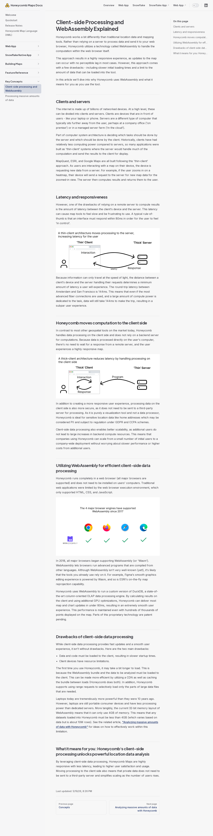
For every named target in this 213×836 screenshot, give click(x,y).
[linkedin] (206, 5)
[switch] (195, 5)
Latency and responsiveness (189, 31)
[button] (38, 46)
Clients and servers (183, 26)
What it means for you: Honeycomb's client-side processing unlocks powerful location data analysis (190, 53)
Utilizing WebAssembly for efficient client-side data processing (190, 42)
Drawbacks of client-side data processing (190, 47)
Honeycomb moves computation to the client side (190, 37)
